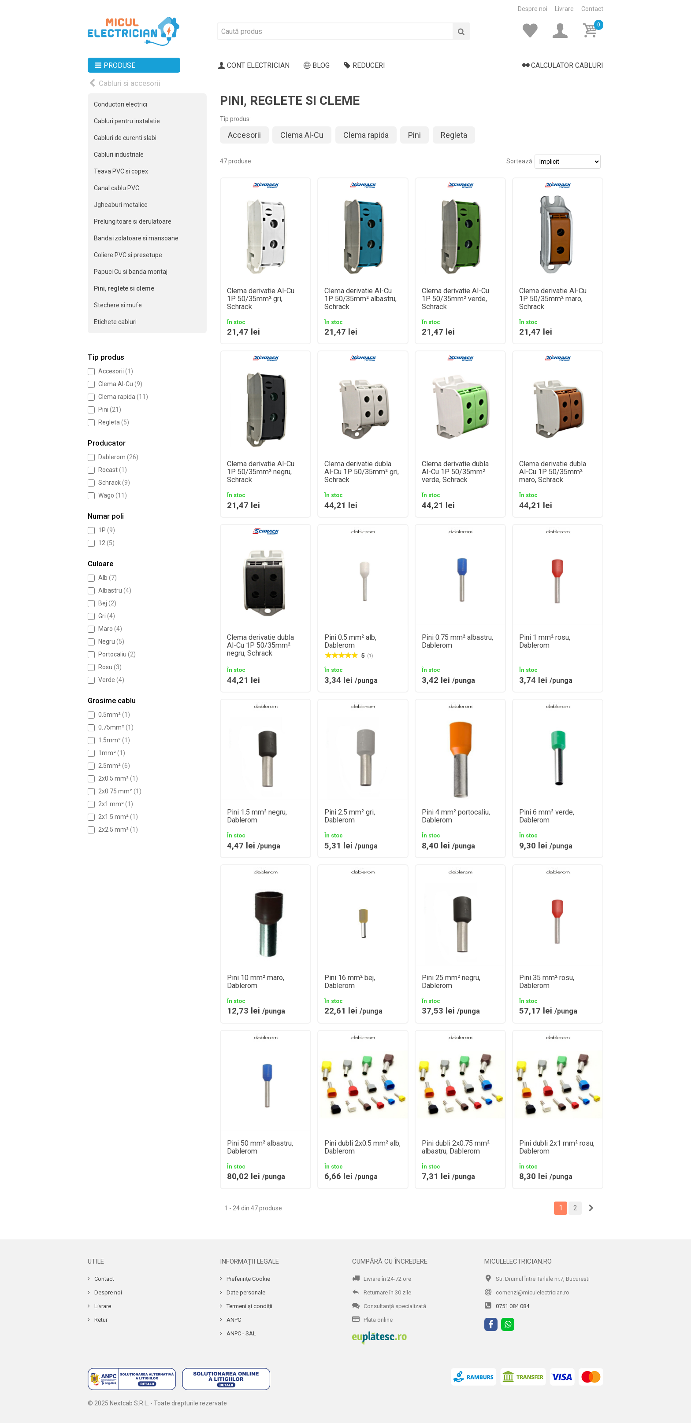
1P (106, 530)
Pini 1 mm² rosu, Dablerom (544, 641)
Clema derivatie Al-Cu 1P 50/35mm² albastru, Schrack (360, 299)
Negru (111, 641)
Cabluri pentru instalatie (127, 121)
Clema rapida (123, 396)
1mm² (111, 752)
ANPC (233, 1319)
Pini (109, 409)
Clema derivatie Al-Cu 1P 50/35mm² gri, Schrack (260, 299)
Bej (107, 603)
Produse (115, 66)
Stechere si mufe (118, 305)
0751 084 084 (512, 1306)
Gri (106, 615)
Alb (107, 577)
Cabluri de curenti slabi (125, 137)
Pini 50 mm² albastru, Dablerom (260, 1147)
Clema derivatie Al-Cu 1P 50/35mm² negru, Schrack (260, 472)
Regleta (113, 422)
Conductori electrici (120, 104)
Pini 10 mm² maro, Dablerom (255, 982)
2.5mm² (114, 765)
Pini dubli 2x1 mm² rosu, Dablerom (556, 1147)
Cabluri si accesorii (129, 83)
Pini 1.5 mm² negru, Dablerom (257, 816)
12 (106, 542)
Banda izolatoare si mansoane (136, 238)
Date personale (245, 1292)
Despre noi (532, 8)
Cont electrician (254, 66)
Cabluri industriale (119, 154)
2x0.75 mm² (119, 791)
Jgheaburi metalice (121, 204)
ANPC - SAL (240, 1333)
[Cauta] (461, 31)
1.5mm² (114, 740)
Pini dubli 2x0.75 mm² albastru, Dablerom (456, 1147)
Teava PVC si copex (121, 171)
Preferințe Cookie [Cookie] (247, 1279)
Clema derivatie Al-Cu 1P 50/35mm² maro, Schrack (553, 299)
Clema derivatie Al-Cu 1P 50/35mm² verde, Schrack (455, 299)
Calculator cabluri (562, 66)
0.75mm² (116, 727)
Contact (592, 8)
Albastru (114, 590)
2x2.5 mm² (118, 829)
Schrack (114, 482)
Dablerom (118, 457)
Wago (112, 495)
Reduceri (364, 66)
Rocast (112, 469)
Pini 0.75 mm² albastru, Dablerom (457, 641)
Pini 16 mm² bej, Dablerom (349, 982)
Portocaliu (117, 654)
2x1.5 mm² (118, 816)
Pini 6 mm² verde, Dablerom (546, 816)
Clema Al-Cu (120, 383)
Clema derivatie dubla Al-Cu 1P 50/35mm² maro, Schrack (552, 472)
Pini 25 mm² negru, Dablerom (451, 982)
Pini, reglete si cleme (124, 288)
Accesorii (115, 371)
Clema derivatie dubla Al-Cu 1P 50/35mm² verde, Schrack (455, 472)
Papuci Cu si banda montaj (130, 271)
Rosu (110, 667)
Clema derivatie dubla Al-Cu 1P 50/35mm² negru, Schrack (260, 645)
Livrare (564, 8)
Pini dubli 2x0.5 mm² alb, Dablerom (362, 1147)
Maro (110, 628)
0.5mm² (114, 714)
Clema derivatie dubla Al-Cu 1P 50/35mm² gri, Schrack (361, 472)
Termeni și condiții (248, 1306)
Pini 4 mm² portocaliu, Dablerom (456, 816)
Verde (111, 679)
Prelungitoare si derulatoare (132, 221)
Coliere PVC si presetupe (128, 254)
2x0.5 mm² (118, 778)
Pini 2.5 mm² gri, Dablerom (349, 816)
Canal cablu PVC (116, 188)
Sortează (519, 161)
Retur (100, 1319)
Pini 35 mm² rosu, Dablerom (546, 982)
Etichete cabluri (115, 321)
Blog (317, 66)
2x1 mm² (115, 803)
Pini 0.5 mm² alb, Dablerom (350, 641)
